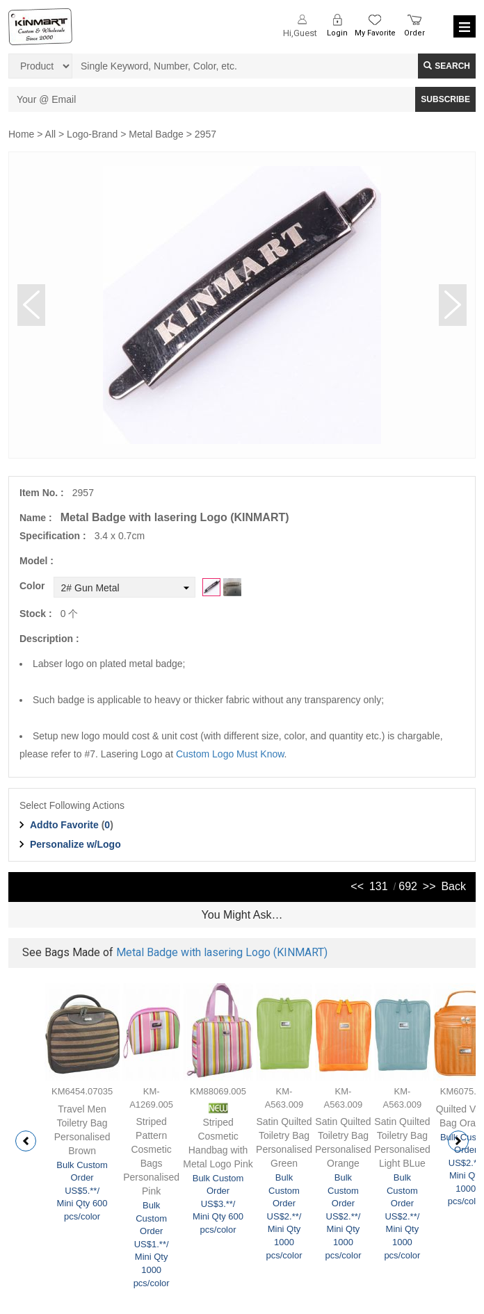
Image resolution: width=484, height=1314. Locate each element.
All (50, 134)
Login (337, 33)
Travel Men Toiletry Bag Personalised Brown (82, 1129)
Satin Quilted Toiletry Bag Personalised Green (284, 1142)
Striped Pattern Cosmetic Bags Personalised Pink (151, 1156)
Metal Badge (156, 134)
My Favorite (375, 33)
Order (414, 33)
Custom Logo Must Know (230, 753)
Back (453, 886)
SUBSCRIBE (445, 99)
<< (357, 886)
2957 (205, 134)
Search (447, 66)
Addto (64, 824)
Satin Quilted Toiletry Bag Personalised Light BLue (402, 1142)
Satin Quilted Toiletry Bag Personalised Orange (343, 1142)
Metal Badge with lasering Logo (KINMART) (222, 952)
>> (429, 886)
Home (21, 134)
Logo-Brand (92, 134)
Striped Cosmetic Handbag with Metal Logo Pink (217, 1143)
